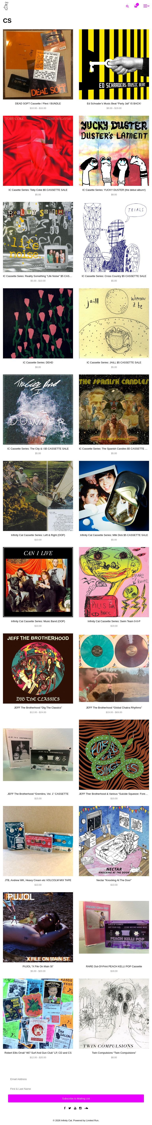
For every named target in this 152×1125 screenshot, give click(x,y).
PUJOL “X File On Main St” (38, 966)
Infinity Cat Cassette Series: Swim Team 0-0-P (114, 621)
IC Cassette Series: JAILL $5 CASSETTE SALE (114, 362)
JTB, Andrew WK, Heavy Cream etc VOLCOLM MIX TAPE (38, 880)
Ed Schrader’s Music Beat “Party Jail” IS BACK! (114, 103)
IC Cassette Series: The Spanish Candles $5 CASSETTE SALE (115, 448)
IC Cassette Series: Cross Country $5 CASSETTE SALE (114, 276)
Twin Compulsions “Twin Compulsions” (114, 1052)
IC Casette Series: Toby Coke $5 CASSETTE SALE (38, 189)
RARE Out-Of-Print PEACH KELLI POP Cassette (114, 966)
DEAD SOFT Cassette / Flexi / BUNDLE (38, 103)
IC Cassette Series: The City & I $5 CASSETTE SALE (38, 448)
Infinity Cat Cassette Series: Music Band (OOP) (38, 621)
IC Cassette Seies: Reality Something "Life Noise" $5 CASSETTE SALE (44, 276)
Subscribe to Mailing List (76, 1098)
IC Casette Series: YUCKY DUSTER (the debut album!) (114, 189)
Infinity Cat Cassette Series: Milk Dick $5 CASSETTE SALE (114, 535)
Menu (146, 6)
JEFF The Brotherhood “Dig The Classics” (38, 707)
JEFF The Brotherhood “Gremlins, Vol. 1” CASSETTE (38, 793)
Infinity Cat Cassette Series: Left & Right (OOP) (38, 535)
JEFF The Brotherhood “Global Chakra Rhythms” (114, 707)
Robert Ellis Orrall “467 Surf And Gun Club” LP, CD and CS (38, 1052)
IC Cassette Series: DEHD (38, 362)
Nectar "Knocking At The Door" (113, 880)
